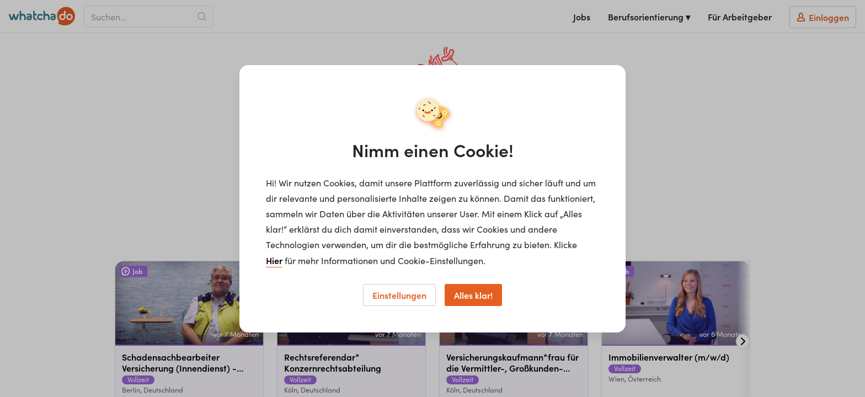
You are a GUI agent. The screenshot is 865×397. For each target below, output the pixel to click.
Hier (274, 260)
